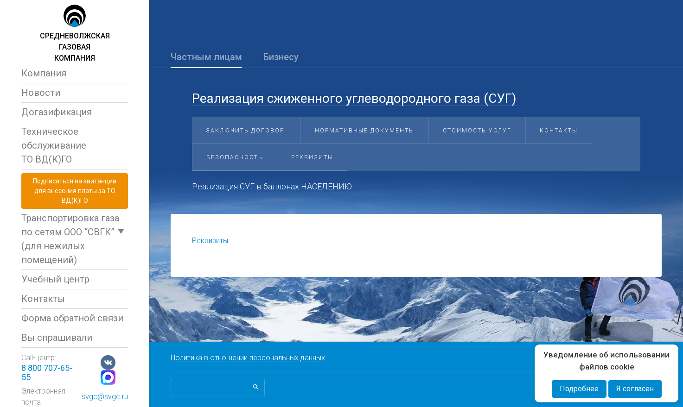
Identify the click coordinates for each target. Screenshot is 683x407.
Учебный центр (55, 279)
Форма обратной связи (72, 318)
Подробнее (579, 388)
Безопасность (234, 157)
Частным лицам (206, 57)
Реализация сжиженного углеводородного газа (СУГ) (354, 98)
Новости (40, 92)
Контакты (43, 298)
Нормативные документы (365, 130)
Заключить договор (245, 130)
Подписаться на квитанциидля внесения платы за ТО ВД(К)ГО (74, 190)
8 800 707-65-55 (46, 372)
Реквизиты (312, 157)
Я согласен (635, 388)
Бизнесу (281, 57)
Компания (43, 73)
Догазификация (56, 112)
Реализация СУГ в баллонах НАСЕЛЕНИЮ (272, 186)
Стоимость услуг (477, 130)
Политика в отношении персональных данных (248, 357)
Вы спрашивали (56, 337)
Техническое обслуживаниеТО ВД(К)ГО (53, 145)
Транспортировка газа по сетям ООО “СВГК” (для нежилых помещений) (70, 239)
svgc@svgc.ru (105, 396)
